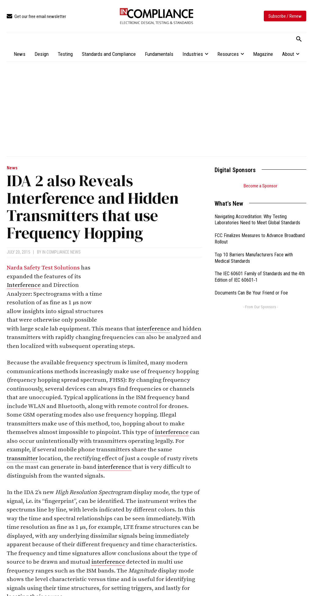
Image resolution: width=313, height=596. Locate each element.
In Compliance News (61, 252)
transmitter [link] (22, 458)
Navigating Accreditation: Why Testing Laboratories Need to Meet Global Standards (257, 220)
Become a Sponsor (260, 186)
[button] (299, 39)
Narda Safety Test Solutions (43, 267)
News (12, 168)
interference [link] (153, 328)
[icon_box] (36, 16)
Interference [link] (24, 285)
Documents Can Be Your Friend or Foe (251, 293)
